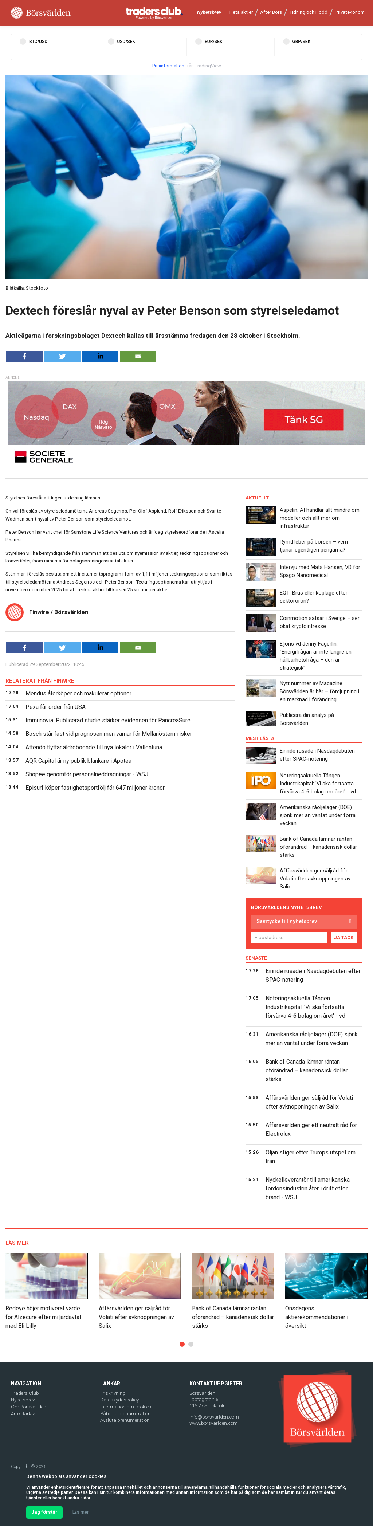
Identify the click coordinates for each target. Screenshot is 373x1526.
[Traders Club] (154, 13)
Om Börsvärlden (28, 1406)
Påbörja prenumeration (125, 1413)
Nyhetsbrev (209, 12)
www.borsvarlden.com (213, 1423)
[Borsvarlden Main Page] (41, 12)
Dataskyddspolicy (119, 1400)
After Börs (271, 12)
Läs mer (80, 1512)
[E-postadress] (289, 937)
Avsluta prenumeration (125, 1420)
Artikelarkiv (23, 1413)
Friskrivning (113, 1393)
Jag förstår (44, 1512)
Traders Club (25, 1393)
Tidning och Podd (308, 12)
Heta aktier (241, 12)
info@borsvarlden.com (214, 1417)
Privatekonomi (350, 12)
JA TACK (344, 937)
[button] (182, 1344)
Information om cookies (125, 1406)
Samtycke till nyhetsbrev (286, 921)
